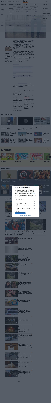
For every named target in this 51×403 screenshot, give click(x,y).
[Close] (37, 187)
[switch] (34, 201)
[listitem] (25, 199)
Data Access (25, 215)
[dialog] (25, 201)
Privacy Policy (29, 215)
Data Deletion (21, 215)
